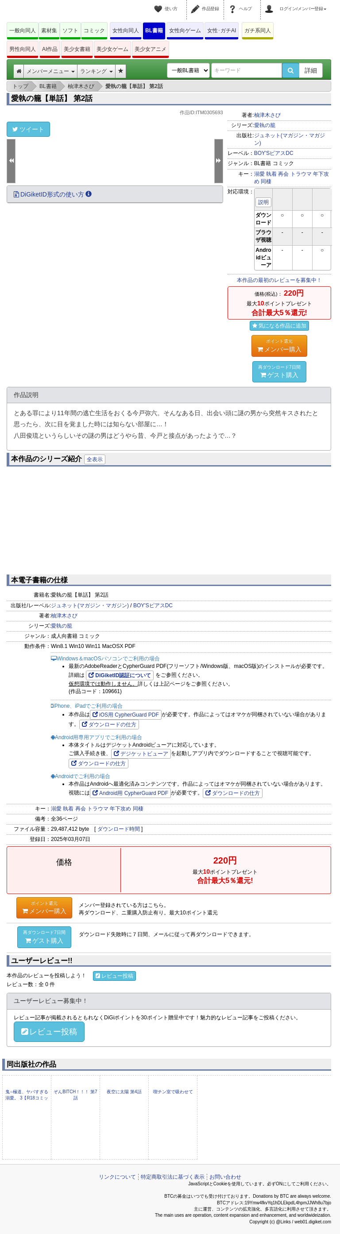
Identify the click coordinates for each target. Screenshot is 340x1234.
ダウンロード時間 (118, 829)
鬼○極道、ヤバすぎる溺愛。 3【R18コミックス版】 (26, 1098)
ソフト (70, 30)
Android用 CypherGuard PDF (130, 793)
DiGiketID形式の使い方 (53, 194)
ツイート (28, 129)
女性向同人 (125, 30)
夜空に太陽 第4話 (124, 1091)
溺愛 (259, 174)
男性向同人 (22, 49)
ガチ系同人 (257, 30)
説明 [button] (263, 202)
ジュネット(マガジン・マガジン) (90, 605)
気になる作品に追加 (279, 326)
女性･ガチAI (221, 30)
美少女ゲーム (112, 49)
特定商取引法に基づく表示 (173, 1177)
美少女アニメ (150, 49)
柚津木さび (267, 115)
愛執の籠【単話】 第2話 (52, 98)
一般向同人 (22, 30)
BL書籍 (154, 30)
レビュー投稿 (114, 976)
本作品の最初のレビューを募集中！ (279, 280)
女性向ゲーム (185, 30)
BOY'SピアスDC (274, 153)
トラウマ (301, 174)
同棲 (266, 181)
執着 (271, 174)
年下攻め (120, 809)
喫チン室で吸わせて (173, 1091)
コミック (94, 30)
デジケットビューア (141, 754)
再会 (283, 174)
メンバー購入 (279, 345)
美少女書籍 (77, 49)
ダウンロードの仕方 (109, 724)
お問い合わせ (225, 1177)
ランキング (96, 71)
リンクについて (117, 1177)
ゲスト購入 (279, 371)
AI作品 (50, 49)
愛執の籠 (264, 125)
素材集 (49, 30)
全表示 (95, 459)
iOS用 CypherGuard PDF (126, 715)
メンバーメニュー (51, 71)
